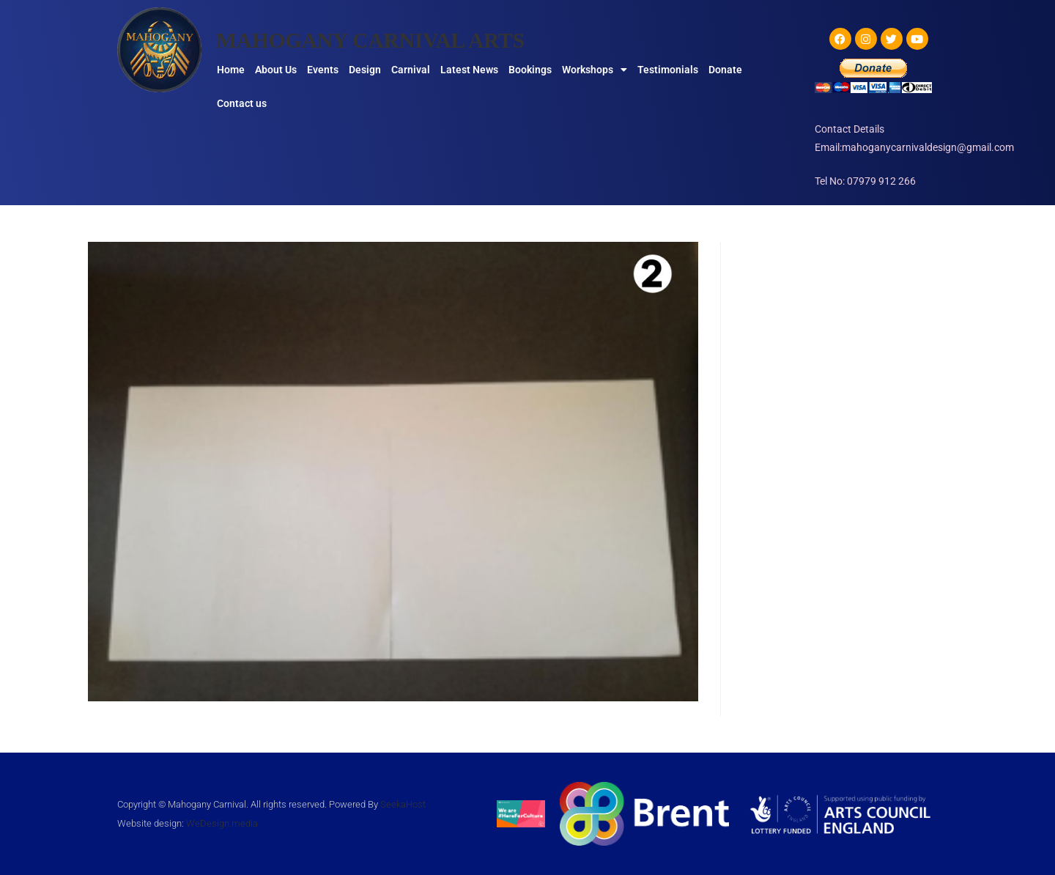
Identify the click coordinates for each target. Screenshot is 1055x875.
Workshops (594, 69)
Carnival (410, 69)
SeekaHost (403, 804)
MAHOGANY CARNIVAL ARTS (374, 40)
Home (231, 69)
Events (322, 69)
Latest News (469, 69)
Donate (725, 69)
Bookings (530, 69)
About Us (276, 69)
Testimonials (667, 69)
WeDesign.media (222, 823)
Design (365, 69)
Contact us (242, 103)
